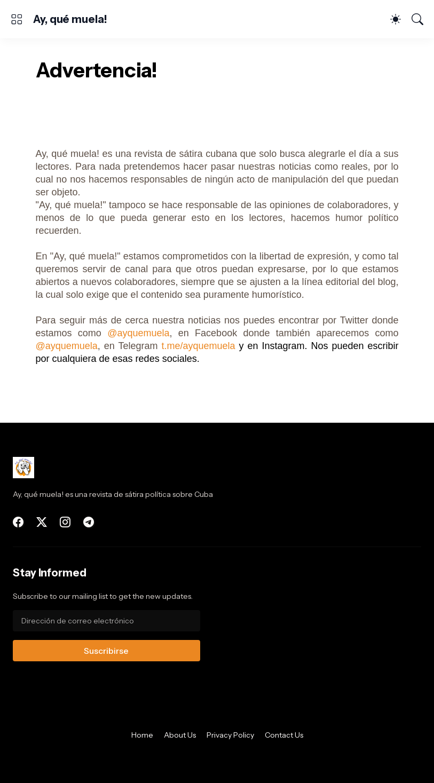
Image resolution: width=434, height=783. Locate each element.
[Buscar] (417, 19)
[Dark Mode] (395, 19)
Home (142, 735)
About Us (180, 735)
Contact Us (284, 735)
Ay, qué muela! (70, 19)
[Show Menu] (16, 19)
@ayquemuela (138, 333)
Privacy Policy (230, 735)
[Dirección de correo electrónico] (106, 620)
